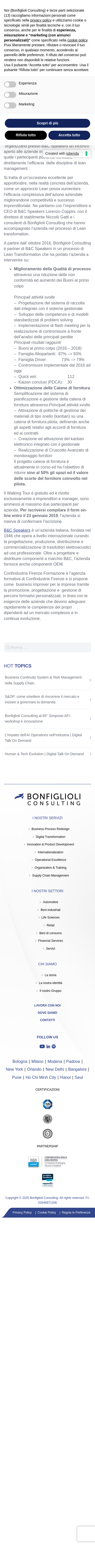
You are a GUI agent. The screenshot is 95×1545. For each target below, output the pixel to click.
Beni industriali (50, 910)
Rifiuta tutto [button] (26, 135)
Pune (17, 1077)
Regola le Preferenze (76, 1212)
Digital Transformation (50, 837)
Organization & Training (50, 867)
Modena (54, 1061)
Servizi (50, 948)
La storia (50, 975)
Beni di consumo (50, 933)
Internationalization (50, 852)
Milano (37, 1061)
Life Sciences (51, 917)
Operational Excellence (50, 860)
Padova (73, 1061)
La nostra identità (50, 983)
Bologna (19, 1061)
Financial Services (50, 941)
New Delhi (55, 1069)
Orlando (34, 1069)
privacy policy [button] (41, 20)
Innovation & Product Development (50, 844)
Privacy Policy (22, 1212)
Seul (79, 1077)
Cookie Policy (46, 1212)
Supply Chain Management (50, 875)
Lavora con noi (47, 1005)
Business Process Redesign (50, 829)
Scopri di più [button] (47, 123)
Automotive (50, 902)
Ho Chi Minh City (41, 1077)
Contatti (47, 1020)
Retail (50, 925)
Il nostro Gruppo (50, 991)
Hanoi (65, 1077)
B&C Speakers (17, 530)
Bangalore (77, 1069)
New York (14, 1069)
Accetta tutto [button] (69, 135)
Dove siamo (47, 1013)
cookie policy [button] (77, 40)
